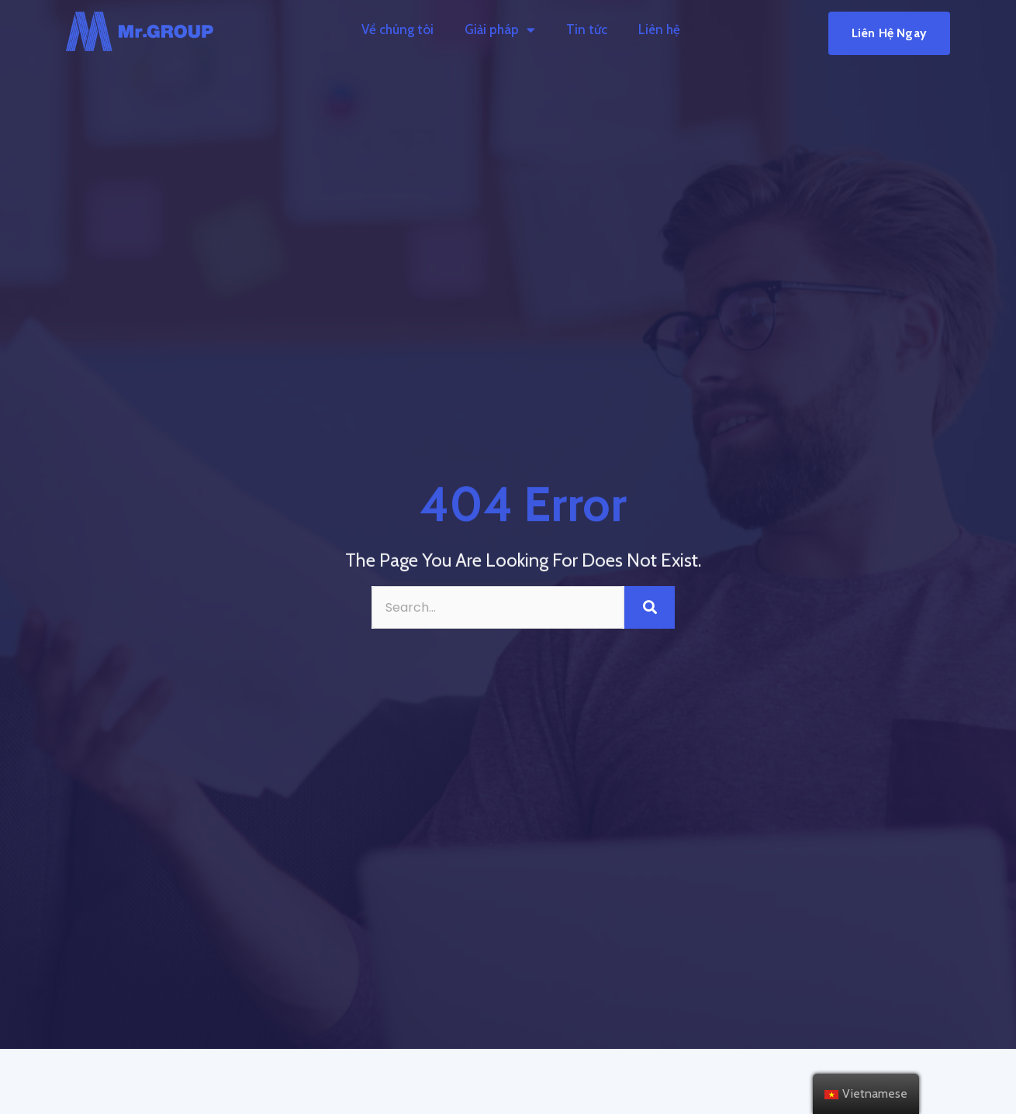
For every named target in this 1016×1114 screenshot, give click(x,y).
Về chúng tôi (397, 29)
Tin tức (586, 29)
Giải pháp (500, 30)
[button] (889, 33)
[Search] (649, 607)
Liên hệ (659, 29)
